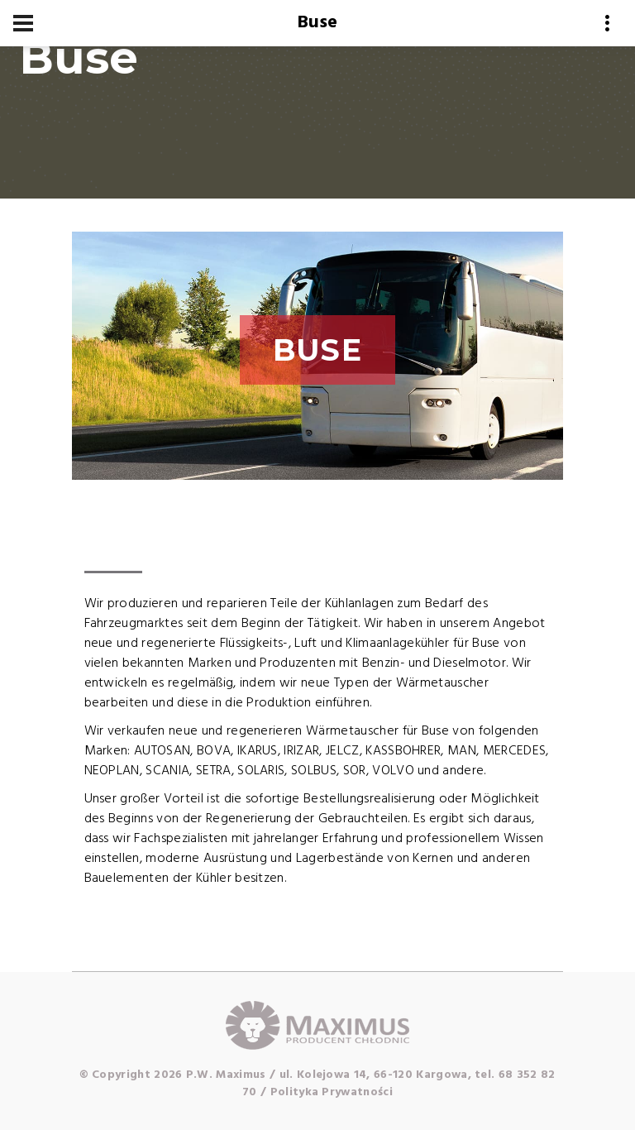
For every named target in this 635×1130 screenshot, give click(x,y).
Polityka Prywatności (331, 1092)
